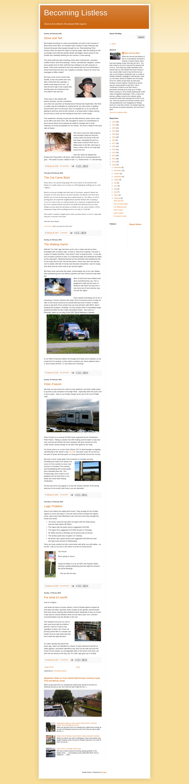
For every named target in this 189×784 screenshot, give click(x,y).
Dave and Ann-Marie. (132, 53)
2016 (114, 146)
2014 (114, 152)
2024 (114, 122)
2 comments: (64, 494)
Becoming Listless (75, 12)
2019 (114, 137)
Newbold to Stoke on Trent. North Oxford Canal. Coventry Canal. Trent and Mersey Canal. (77, 724)
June (116, 186)
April (115, 192)
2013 (114, 155)
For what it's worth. (56, 597)
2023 (114, 125)
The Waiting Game (56, 244)
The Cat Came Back (57, 177)
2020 (114, 134)
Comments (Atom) (60, 671)
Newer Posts (49, 667)
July (115, 183)
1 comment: (64, 232)
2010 (114, 165)
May (115, 189)
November (118, 170)
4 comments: (64, 660)
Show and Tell (53, 38)
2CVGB (72, 452)
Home (78, 667)
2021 (114, 131)
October (117, 174)
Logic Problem (53, 506)
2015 (114, 149)
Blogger (104, 772)
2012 (114, 159)
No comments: (65, 166)
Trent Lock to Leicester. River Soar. (69, 749)
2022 (114, 128)
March (116, 195)
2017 (114, 143)
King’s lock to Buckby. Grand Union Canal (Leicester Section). (78, 736)
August (116, 180)
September (118, 177)
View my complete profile (118, 112)
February (117, 198)
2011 (114, 162)
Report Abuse (135, 224)
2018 (114, 140)
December (118, 167)
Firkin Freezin (52, 384)
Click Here (48, 226)
